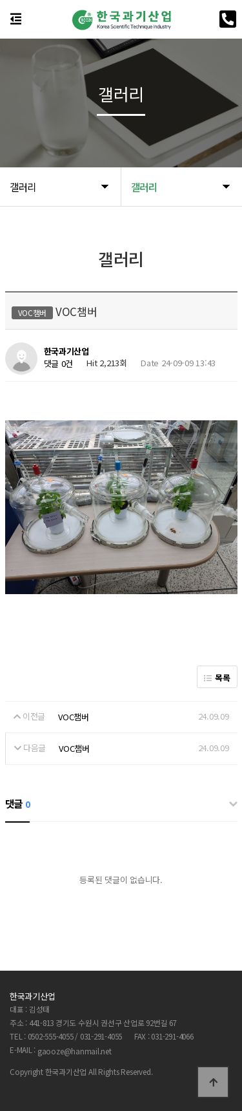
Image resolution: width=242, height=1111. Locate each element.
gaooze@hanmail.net (74, 1050)
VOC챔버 (73, 717)
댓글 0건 (59, 364)
